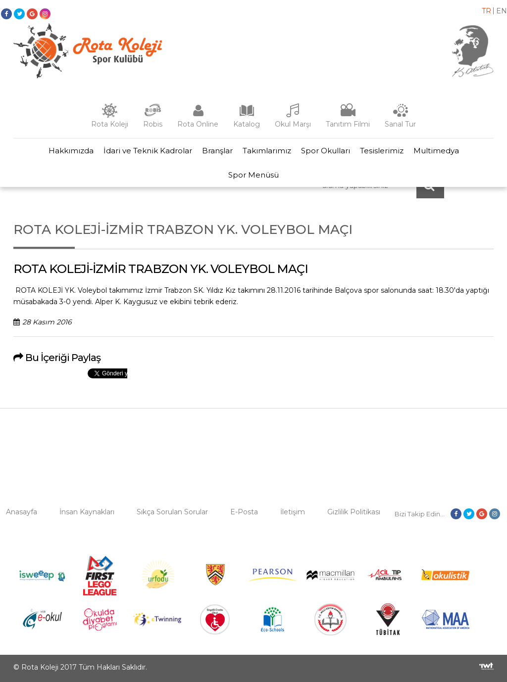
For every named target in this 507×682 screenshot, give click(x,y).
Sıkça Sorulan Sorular (172, 511)
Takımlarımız (267, 150)
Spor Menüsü (253, 175)
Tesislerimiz (382, 150)
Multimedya (436, 150)
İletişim (292, 511)
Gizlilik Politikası (353, 511)
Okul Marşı (293, 124)
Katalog (246, 124)
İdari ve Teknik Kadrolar (147, 150)
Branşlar (217, 150)
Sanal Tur (400, 124)
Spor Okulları (325, 150)
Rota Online (197, 124)
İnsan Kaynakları (86, 511)
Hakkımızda (71, 150)
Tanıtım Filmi (348, 124)
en (501, 10)
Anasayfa (21, 511)
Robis (152, 124)
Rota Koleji (109, 124)
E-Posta (244, 511)
